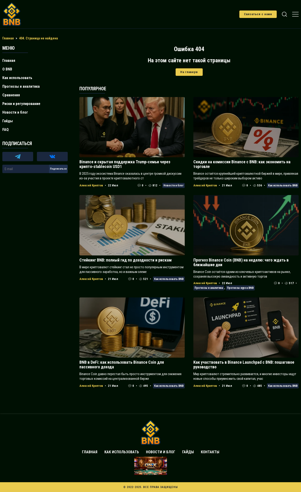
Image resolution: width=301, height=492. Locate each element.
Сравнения (11, 95)
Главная (8, 60)
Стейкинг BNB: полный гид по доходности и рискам (125, 260)
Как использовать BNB (282, 185)
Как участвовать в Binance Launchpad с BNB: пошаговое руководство (243, 364)
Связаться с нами (258, 14)
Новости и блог (173, 185)
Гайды (7, 121)
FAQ (5, 129)
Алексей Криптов (91, 185)
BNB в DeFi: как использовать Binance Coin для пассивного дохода (121, 364)
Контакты (210, 452)
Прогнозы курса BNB (240, 288)
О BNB (7, 69)
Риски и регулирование (21, 103)
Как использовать (17, 78)
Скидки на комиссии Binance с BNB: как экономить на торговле (241, 164)
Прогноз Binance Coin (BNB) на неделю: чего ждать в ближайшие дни (241, 262)
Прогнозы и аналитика (209, 288)
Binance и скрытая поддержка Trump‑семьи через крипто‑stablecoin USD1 (124, 164)
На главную (189, 72)
